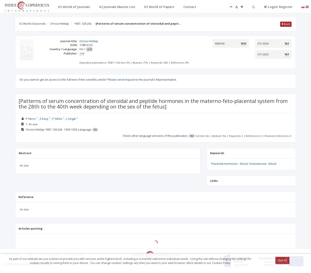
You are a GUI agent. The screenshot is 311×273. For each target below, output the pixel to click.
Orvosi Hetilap (59, 24)
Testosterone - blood (262, 164)
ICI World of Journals (32, 24)
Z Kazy (44, 119)
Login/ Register (278, 7)
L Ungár (71, 119)
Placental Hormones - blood (229, 164)
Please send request (121, 79)
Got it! (282, 260)
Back (285, 24)
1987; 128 (82, 24)
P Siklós (57, 119)
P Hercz (31, 119)
